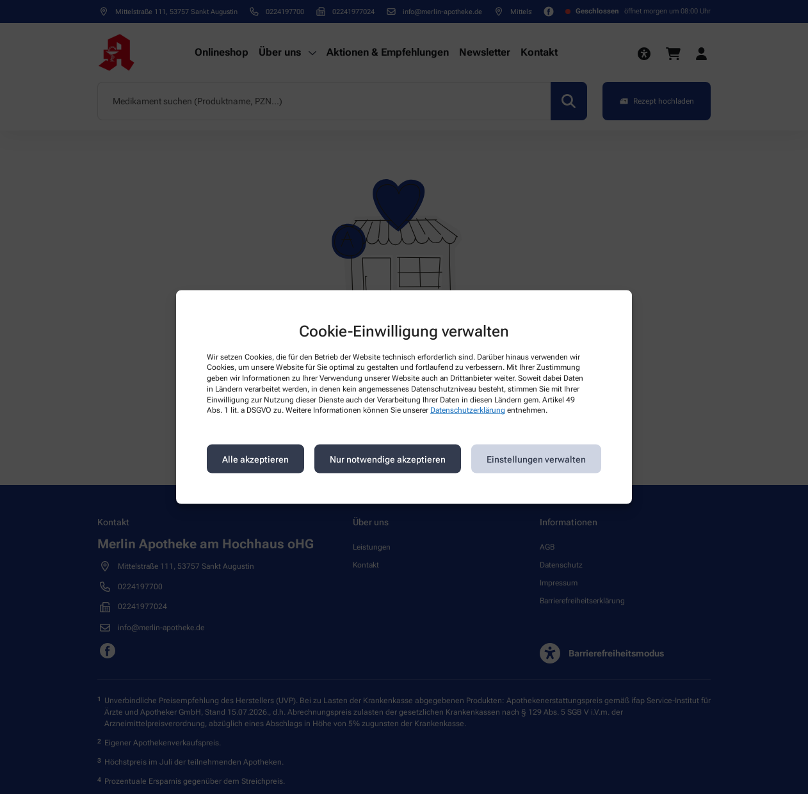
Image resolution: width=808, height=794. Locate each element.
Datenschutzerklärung (467, 410)
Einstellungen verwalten (536, 459)
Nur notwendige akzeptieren (388, 459)
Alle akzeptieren (255, 459)
